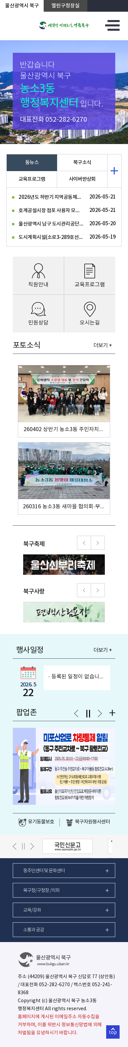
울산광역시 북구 (22, 6)
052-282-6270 (66, 120)
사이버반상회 (82, 179)
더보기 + (102, 346)
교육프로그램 (31, 179)
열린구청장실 (65, 6)
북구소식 (82, 162)
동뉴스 (32, 162)
